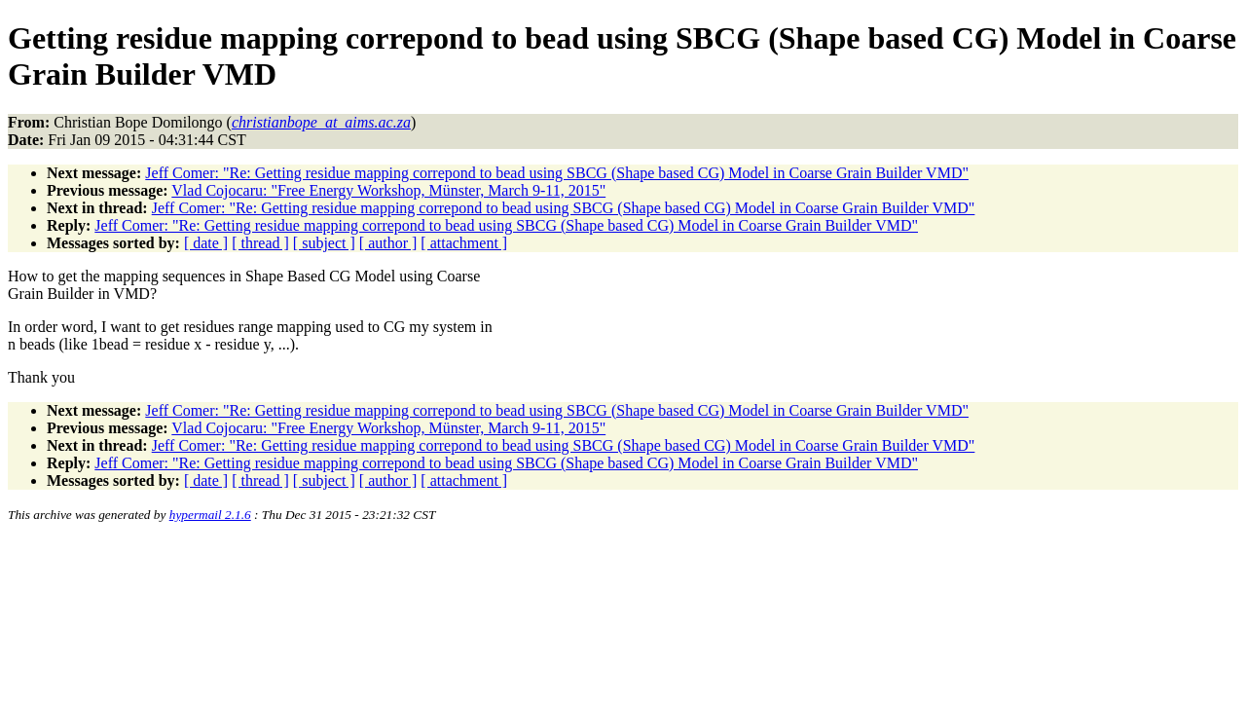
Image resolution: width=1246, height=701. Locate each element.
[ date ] (206, 243)
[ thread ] (260, 243)
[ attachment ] (464, 243)
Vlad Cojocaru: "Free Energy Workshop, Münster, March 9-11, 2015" (388, 190)
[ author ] (388, 243)
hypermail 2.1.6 (210, 514)
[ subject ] (324, 243)
